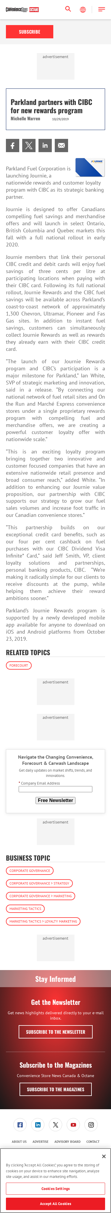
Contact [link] (92, 1142)
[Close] (103, 1156)
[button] (101, 9)
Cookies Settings (55, 1188)
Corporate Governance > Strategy (39, 883)
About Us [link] (19, 1142)
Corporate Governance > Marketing (40, 896)
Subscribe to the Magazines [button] (55, 1089)
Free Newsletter (55, 800)
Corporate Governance (29, 870)
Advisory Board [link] (67, 1142)
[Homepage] (22, 10)
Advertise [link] (41, 1142)
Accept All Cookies (55, 1203)
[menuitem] (12, 145)
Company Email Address (39, 783)
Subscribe (29, 31)
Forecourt (18, 665)
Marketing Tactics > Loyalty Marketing (43, 921)
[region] (55, 1180)
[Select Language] (83, 9)
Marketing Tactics (25, 908)
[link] (12, 145)
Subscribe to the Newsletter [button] (55, 1031)
